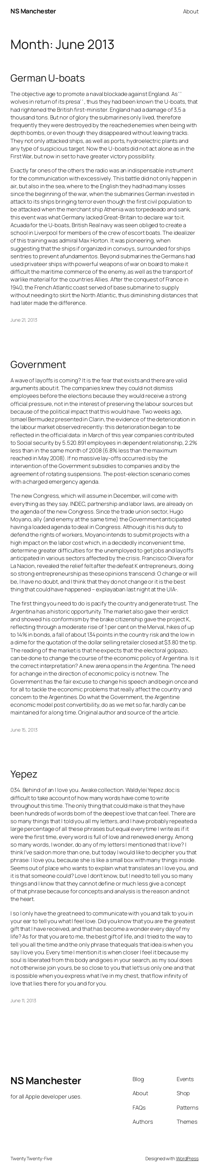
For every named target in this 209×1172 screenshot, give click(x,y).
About (191, 11)
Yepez (23, 774)
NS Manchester (33, 11)
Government (38, 364)
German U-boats (47, 78)
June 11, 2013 (23, 1000)
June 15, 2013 (24, 730)
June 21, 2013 (23, 320)
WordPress (187, 1158)
